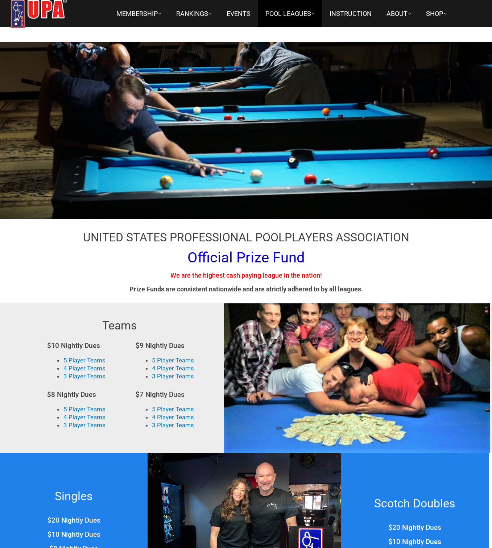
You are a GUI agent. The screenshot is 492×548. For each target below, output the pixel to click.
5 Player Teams (84, 360)
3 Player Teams (84, 376)
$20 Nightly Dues (73, 520)
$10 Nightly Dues (73, 534)
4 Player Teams (84, 368)
